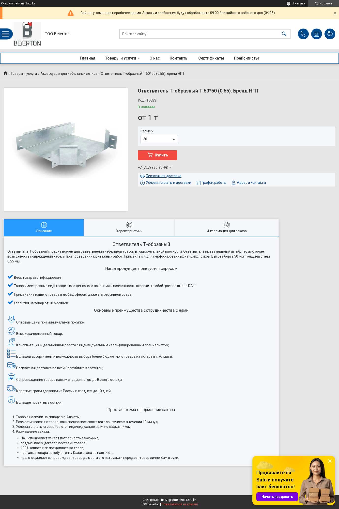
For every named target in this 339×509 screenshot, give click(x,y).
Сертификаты (211, 58)
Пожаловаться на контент (180, 504)
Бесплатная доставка (163, 176)
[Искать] (284, 34)
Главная (87, 58)
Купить (161, 155)
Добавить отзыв (329, 34)
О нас (155, 58)
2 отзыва (299, 3)
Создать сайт (10, 3)
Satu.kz (191, 500)
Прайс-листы (246, 58)
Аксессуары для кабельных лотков (69, 74)
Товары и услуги (120, 58)
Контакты (179, 58)
